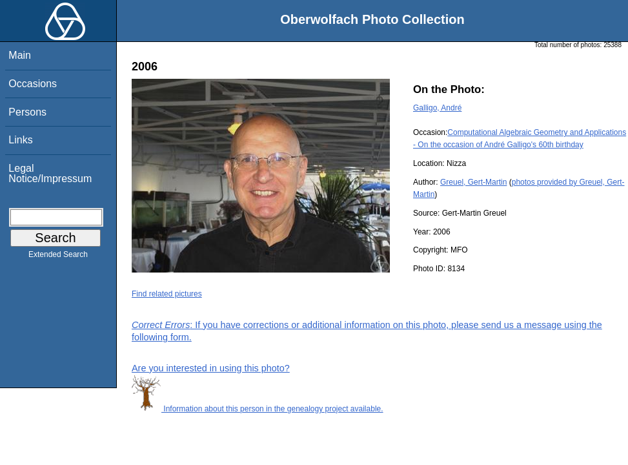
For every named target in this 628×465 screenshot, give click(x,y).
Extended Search (58, 257)
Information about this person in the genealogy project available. (257, 408)
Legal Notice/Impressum (50, 173)
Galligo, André (437, 107)
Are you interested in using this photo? (211, 368)
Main (19, 55)
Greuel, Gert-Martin (473, 182)
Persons (27, 112)
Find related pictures (167, 293)
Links (20, 139)
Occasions (32, 83)
